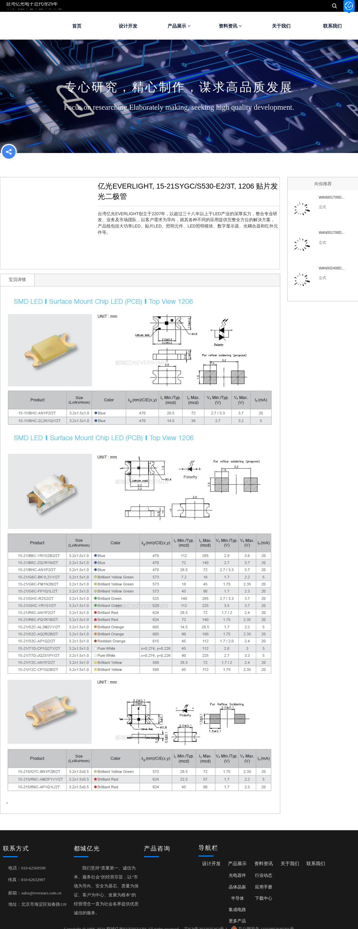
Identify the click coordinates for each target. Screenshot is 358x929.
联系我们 (315, 863)
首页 (76, 26)
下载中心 (263, 898)
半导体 (237, 898)
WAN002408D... (331, 268)
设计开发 (128, 26)
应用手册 (263, 887)
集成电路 (237, 909)
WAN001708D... (331, 197)
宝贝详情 (17, 279)
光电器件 (237, 875)
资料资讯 (230, 26)
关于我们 (281, 26)
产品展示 (179, 26)
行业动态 (263, 875)
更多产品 (237, 921)
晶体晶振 (237, 887)
